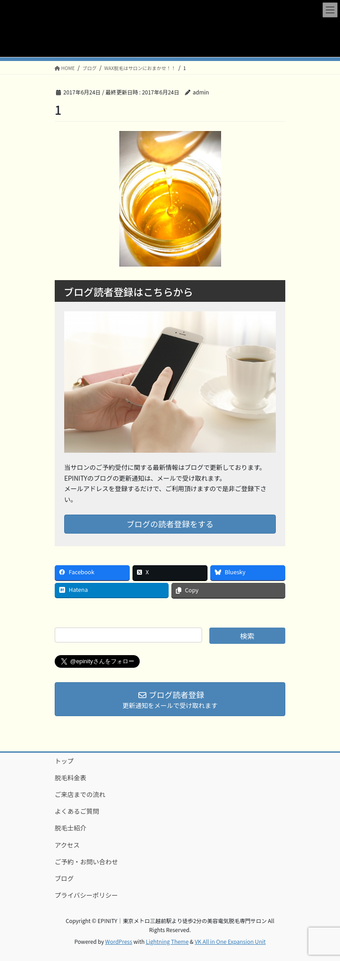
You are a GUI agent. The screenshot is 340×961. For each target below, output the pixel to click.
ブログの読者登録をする (170, 524)
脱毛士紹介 (70, 827)
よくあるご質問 (77, 811)
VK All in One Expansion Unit (230, 941)
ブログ (64, 878)
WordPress (118, 941)
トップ (64, 760)
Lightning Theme (167, 941)
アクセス (67, 844)
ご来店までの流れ (80, 794)
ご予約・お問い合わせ (86, 861)
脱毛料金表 (70, 777)
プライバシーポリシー (86, 895)
